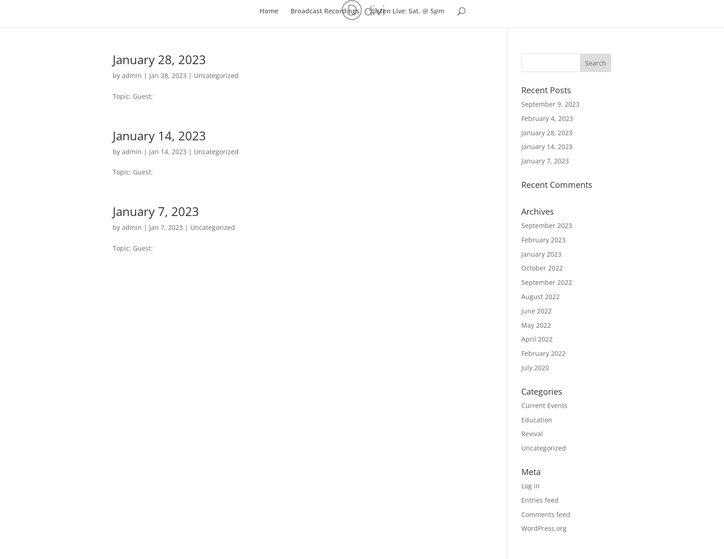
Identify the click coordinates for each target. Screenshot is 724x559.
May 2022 (536, 325)
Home (268, 11)
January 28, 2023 (159, 59)
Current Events (544, 405)
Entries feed (540, 500)
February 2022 (543, 353)
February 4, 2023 (547, 118)
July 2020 (535, 367)
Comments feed (545, 514)
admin (132, 75)
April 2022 (537, 339)
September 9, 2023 (550, 104)
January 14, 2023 (159, 135)
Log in (530, 485)
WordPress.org (544, 528)
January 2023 (541, 254)
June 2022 (536, 311)
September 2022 (546, 282)
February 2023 (543, 239)
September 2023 (546, 225)
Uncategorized (216, 75)
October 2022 (542, 268)
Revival (532, 433)
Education (536, 419)
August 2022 (540, 296)
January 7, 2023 (156, 211)
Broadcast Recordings (324, 11)
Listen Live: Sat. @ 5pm (407, 11)
